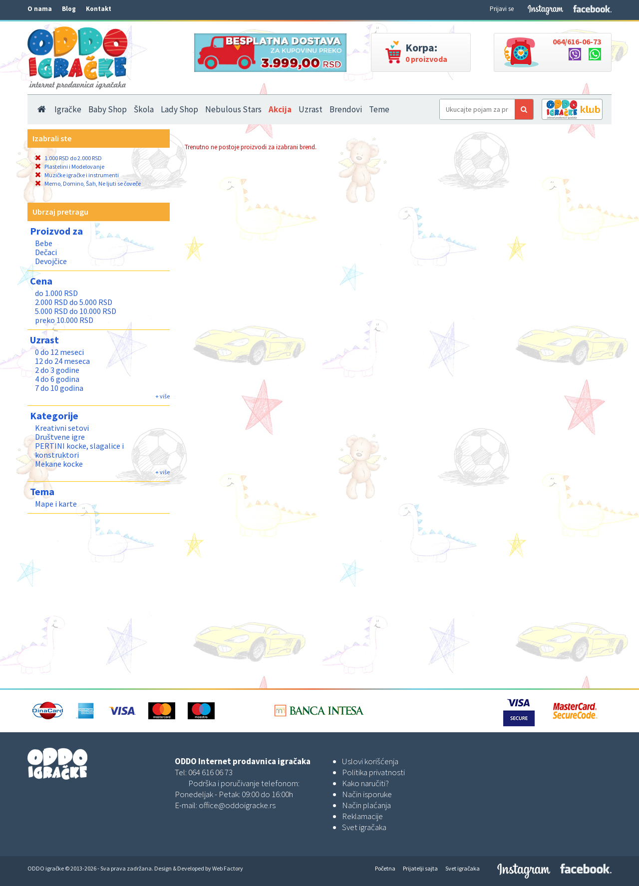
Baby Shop (107, 109)
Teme (379, 109)
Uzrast (310, 109)
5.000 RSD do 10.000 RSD (75, 310)
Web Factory (227, 868)
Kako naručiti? (365, 783)
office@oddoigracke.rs (237, 805)
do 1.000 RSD (56, 293)
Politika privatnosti (373, 772)
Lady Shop (179, 109)
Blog (69, 8)
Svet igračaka (364, 827)
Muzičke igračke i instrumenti (77, 175)
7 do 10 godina (59, 387)
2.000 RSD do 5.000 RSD (73, 301)
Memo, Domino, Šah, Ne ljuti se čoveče (88, 183)
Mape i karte (56, 503)
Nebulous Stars (233, 109)
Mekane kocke (59, 463)
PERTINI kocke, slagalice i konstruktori (79, 450)
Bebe (43, 243)
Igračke (67, 109)
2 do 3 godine (57, 369)
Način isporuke (367, 794)
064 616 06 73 (210, 772)
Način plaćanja (366, 805)
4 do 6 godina (57, 378)
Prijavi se (502, 8)
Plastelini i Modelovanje (69, 166)
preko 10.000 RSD (64, 319)
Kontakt (98, 8)
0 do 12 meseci (59, 351)
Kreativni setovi (62, 427)
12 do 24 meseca (62, 360)
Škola (144, 109)
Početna (385, 868)
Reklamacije (362, 816)
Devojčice (51, 261)
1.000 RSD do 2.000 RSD (68, 158)
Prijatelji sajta (420, 868)
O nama (39, 8)
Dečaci (46, 252)
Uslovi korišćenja (370, 761)
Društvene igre (60, 436)
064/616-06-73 (577, 41)
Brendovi (345, 109)
